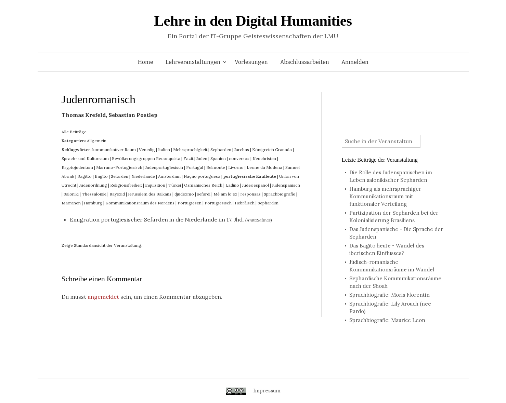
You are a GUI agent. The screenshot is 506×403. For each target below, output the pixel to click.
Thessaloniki (94, 194)
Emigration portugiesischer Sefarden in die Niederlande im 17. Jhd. (157, 219)
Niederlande (143, 176)
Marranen (71, 202)
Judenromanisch (98, 99)
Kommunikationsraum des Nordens (139, 202)
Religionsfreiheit (126, 185)
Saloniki (71, 194)
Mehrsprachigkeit (190, 149)
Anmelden (354, 62)
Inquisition (155, 185)
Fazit (188, 158)
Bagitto (84, 176)
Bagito (101, 176)
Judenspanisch (286, 185)
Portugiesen (190, 202)
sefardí (203, 194)
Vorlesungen (251, 62)
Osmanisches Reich (203, 185)
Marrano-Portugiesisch (119, 167)
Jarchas (241, 149)
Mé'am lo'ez (225, 194)
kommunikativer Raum (114, 149)
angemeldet (103, 296)
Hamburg (93, 202)
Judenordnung (93, 185)
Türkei (174, 185)
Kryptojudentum (77, 167)
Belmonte (215, 167)
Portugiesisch (218, 202)
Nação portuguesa (202, 176)
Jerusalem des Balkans (149, 194)
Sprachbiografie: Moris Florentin (389, 295)
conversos (239, 158)
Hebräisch (245, 202)
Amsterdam (169, 176)
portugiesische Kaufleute (249, 176)
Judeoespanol (255, 185)
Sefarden (119, 176)
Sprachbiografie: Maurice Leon (387, 320)
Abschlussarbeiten (304, 62)
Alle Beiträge (74, 131)
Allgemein (96, 140)
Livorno (236, 167)
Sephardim (268, 202)
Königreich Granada (272, 149)
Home (145, 62)
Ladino (232, 185)
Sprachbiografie (279, 194)
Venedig (147, 149)
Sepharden (220, 149)
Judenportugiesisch (164, 167)
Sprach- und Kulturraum (85, 158)
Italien (164, 149)
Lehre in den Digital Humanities (253, 21)
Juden (201, 158)
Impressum (267, 390)
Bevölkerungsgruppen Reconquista (146, 158)
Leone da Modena (264, 167)
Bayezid (117, 194)
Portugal (194, 167)
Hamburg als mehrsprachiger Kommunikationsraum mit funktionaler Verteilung (385, 196)
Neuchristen (264, 158)
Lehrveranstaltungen (193, 62)
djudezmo (184, 194)
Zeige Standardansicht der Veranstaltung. (102, 245)
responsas (251, 194)
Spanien (218, 158)
